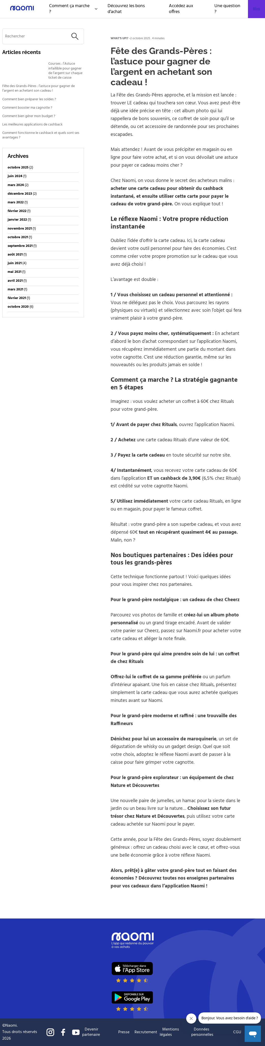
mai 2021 (14, 272)
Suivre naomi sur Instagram (50, 1032)
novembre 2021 (20, 229)
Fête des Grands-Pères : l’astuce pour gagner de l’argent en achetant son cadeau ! (38, 88)
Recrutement (146, 1032)
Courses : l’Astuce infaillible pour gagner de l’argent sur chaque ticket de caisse (65, 71)
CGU (237, 1032)
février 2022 (17, 211)
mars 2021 (15, 289)
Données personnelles (202, 1032)
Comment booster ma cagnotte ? (27, 108)
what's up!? (119, 38)
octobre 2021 (18, 237)
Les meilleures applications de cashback (32, 124)
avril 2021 (15, 281)
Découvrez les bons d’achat (126, 9)
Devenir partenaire (91, 1032)
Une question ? (227, 9)
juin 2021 (15, 263)
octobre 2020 (18, 307)
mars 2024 (16, 185)
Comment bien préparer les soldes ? (29, 99)
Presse (123, 1032)
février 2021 (17, 298)
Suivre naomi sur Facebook (63, 1032)
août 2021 (15, 255)
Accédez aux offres (181, 9)
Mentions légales (169, 1032)
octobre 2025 (18, 168)
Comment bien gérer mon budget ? (29, 116)
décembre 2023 (20, 194)
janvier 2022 (17, 220)
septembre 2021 (20, 246)
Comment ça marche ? (73, 9)
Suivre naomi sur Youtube (76, 1032)
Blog (256, 9)
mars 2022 (16, 202)
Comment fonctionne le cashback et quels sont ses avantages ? (40, 135)
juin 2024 (15, 176)
